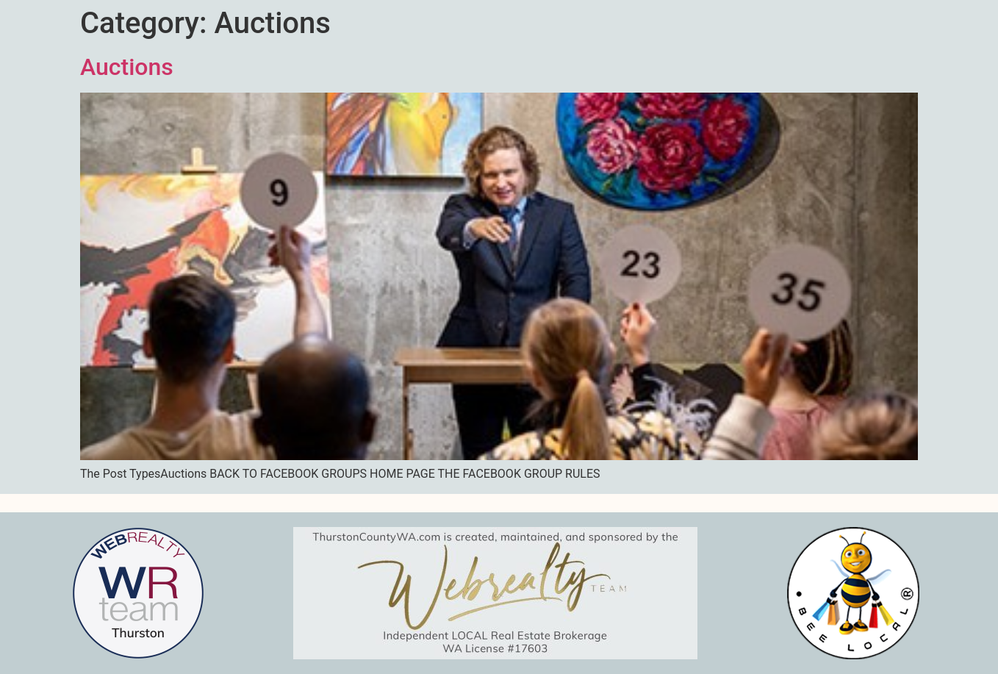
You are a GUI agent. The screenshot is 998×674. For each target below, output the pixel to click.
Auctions (126, 67)
